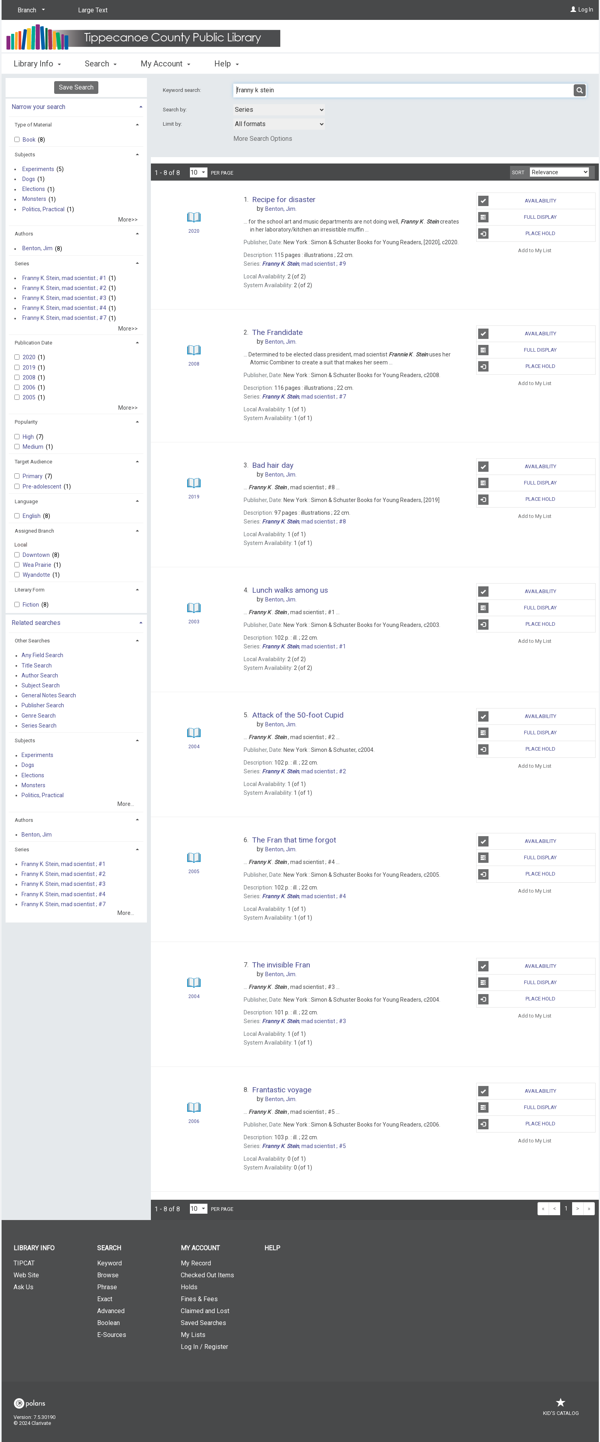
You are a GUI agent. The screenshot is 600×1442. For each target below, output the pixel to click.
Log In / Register (204, 1347)
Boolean (108, 1323)
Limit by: (173, 124)
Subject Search (40, 685)
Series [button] (22, 264)
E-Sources (111, 1335)
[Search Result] (194, 217)
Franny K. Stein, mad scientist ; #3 (64, 298)
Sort (518, 172)
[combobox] (279, 109)
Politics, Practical (43, 209)
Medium (34, 447)
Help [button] (226, 63)
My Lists (193, 1335)
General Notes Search (48, 696)
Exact (104, 1299)
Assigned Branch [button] (34, 531)
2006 (30, 387)
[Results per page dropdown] (198, 172)
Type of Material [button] (33, 125)
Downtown (37, 555)
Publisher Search (42, 706)
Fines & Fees (199, 1299)
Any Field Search (42, 655)
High (29, 437)
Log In (586, 9)
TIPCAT (24, 1263)
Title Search (36, 665)
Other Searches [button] (32, 641)
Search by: (175, 110)
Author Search (39, 675)
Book (30, 139)
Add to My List (534, 250)
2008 (30, 377)
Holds (189, 1287)
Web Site (26, 1275)
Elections (33, 189)
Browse (108, 1275)
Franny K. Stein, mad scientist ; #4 (64, 308)
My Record (196, 1263)
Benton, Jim (37, 248)
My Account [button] (165, 63)
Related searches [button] (36, 623)
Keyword (109, 1263)
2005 (30, 397)
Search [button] (101, 63)
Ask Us (23, 1287)
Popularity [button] (26, 422)
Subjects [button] (25, 155)
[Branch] (30, 10)
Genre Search (38, 715)
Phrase (107, 1287)
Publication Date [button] (33, 343)
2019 (30, 367)
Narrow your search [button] (38, 107)
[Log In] (573, 9)
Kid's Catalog (561, 1409)
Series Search (39, 725)
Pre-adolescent (43, 486)
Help (272, 1248)
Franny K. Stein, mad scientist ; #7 (64, 318)
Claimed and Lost (205, 1311)
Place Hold (516, 233)
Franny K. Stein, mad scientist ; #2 (64, 288)
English (32, 516)
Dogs (28, 179)
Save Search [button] (76, 87)
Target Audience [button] (33, 462)
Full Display (517, 217)
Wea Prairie (38, 565)
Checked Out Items (207, 1275)
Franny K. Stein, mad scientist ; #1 (64, 278)
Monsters (34, 199)
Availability (517, 201)
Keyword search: (182, 90)
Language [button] (26, 501)
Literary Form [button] (30, 590)
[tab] (76, 106)
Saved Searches (203, 1323)
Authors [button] (24, 234)
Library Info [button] (37, 63)
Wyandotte (37, 575)
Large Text (92, 10)
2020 (30, 357)
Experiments (38, 169)
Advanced (111, 1311)
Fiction (31, 604)
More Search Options (262, 138)
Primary (33, 476)
